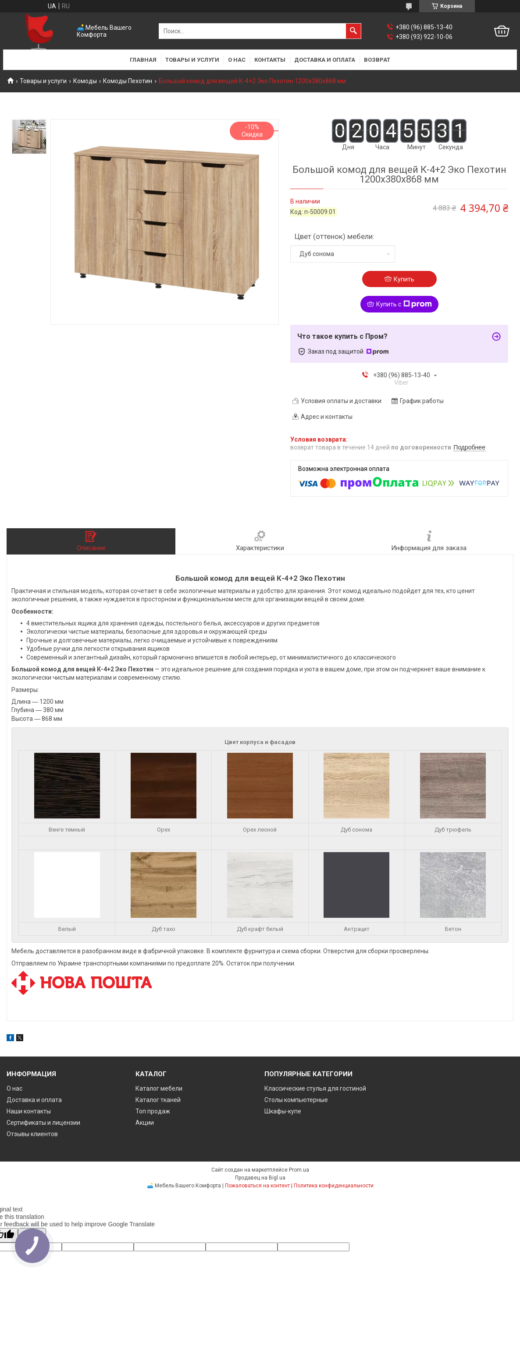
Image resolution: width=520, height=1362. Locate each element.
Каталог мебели (158, 1088)
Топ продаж (152, 1111)
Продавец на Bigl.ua (260, 1178)
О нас (237, 59)
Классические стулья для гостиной (315, 1088)
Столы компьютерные (296, 1099)
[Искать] (353, 31)
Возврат (377, 59)
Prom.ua (299, 1170)
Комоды (85, 80)
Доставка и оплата (324, 59)
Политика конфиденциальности (334, 1186)
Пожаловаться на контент (257, 1186)
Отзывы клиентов (32, 1133)
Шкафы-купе (282, 1111)
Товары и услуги (192, 59)
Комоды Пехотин (127, 80)
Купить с (404, 304)
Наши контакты (29, 1111)
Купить (404, 279)
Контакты (269, 59)
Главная (143, 59)
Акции (144, 1122)
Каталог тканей (158, 1099)
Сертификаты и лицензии (43, 1122)
